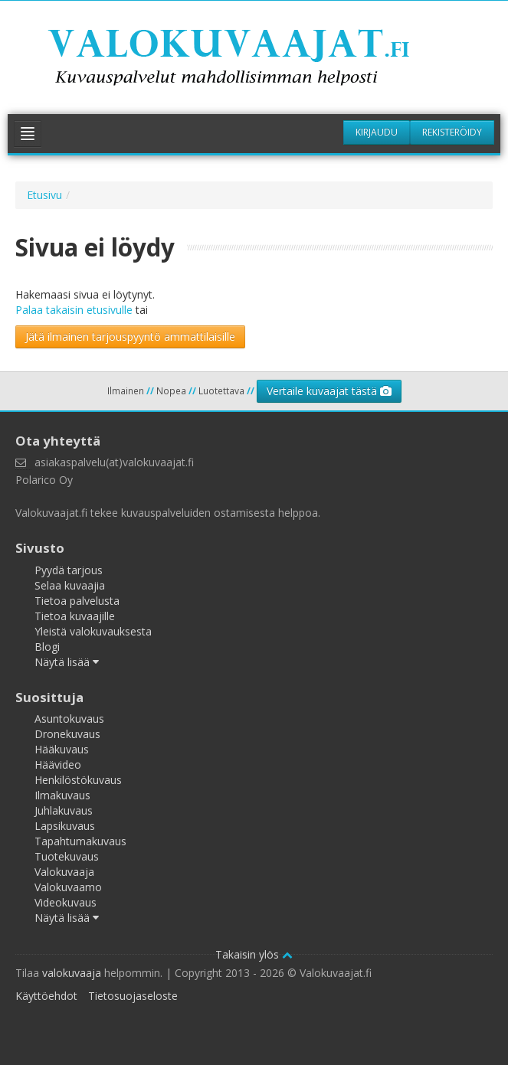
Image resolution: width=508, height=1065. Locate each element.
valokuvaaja (71, 972)
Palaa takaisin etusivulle (74, 309)
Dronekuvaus (67, 734)
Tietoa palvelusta (77, 600)
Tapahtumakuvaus (80, 841)
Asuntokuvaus (69, 718)
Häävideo (57, 764)
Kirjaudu (377, 132)
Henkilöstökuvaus (78, 780)
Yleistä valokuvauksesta (93, 631)
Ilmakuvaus (62, 795)
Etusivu (44, 195)
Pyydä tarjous (68, 570)
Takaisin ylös (254, 954)
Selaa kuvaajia (69, 585)
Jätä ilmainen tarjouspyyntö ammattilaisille (130, 336)
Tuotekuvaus (66, 856)
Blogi (47, 646)
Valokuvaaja (64, 871)
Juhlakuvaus (63, 810)
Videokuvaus (65, 902)
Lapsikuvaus (64, 825)
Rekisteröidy (452, 132)
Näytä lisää (66, 662)
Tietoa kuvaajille (74, 616)
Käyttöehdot (46, 995)
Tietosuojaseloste (133, 995)
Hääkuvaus (61, 749)
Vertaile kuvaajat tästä (329, 391)
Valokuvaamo (68, 887)
